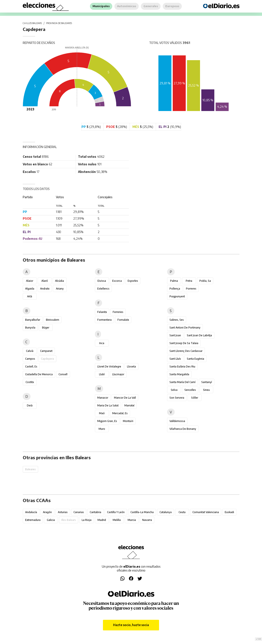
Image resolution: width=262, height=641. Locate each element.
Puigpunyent (177, 296)
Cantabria (95, 512)
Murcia (132, 520)
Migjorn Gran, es (107, 421)
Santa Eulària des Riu (182, 366)
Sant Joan (175, 335)
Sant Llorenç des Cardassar (185, 351)
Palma (174, 280)
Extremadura (33, 520)
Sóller (194, 397)
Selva (174, 389)
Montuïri (128, 421)
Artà (29, 296)
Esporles (133, 280)
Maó (102, 413)
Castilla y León (116, 512)
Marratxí (129, 405)
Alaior (29, 280)
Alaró (44, 280)
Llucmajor (118, 374)
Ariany (60, 288)
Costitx (30, 382)
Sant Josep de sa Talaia (183, 343)
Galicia (51, 520)
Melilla (117, 520)
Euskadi (229, 512)
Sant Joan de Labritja (199, 335)
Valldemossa (177, 421)
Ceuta (182, 512)
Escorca (117, 280)
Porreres (191, 288)
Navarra (147, 520)
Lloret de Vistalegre (109, 366)
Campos (30, 358)
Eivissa (102, 280)
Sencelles (190, 389)
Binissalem (52, 319)
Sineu (206, 389)
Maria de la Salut (108, 405)
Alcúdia (59, 280)
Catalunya (165, 512)
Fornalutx (123, 319)
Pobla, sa (205, 280)
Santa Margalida (179, 374)
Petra (189, 280)
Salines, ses (176, 319)
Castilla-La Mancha (142, 512)
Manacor (102, 397)
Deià (30, 405)
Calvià (29, 351)
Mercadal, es (120, 413)
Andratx (44, 288)
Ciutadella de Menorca (39, 374)
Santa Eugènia (195, 358)
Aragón (47, 512)
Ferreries (118, 312)
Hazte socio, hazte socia (131, 625)
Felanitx (102, 312)
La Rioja (86, 520)
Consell (63, 374)
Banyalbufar (32, 319)
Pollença (174, 288)
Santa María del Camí (182, 382)
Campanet (46, 351)
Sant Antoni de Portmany (184, 327)
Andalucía (31, 512)
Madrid (102, 520)
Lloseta (131, 366)
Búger (45, 327)
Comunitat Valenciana (205, 512)
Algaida (29, 288)
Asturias (63, 512)
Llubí (102, 374)
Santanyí (206, 382)
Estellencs (103, 288)
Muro (102, 428)
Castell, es (31, 366)
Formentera (104, 319)
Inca (101, 343)
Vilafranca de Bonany (182, 428)
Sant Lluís (175, 358)
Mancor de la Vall (125, 397)
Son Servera (176, 397)
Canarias (78, 512)
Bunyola (30, 327)
